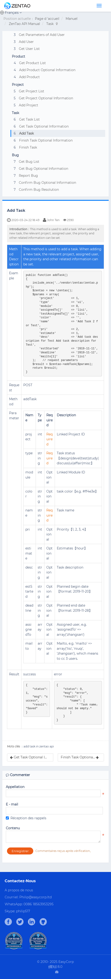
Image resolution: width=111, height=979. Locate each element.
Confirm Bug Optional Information (47, 183)
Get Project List (31, 91)
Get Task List (29, 119)
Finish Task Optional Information (46, 140)
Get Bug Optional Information (43, 169)
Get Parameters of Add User (42, 35)
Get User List (29, 49)
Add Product (29, 77)
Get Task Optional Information (44, 126)
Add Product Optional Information (47, 70)
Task (50, 24)
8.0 (55, 967)
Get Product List (32, 63)
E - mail (12, 804)
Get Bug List (29, 162)
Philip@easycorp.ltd (35, 897)
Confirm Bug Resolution (39, 189)
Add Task (26, 133)
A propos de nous (19, 890)
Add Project (28, 105)
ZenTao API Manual (24, 24)
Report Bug (28, 176)
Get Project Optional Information (46, 98)
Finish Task (28, 147)
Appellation (15, 787)
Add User (26, 42)
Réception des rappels (26, 818)
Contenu (13, 828)
